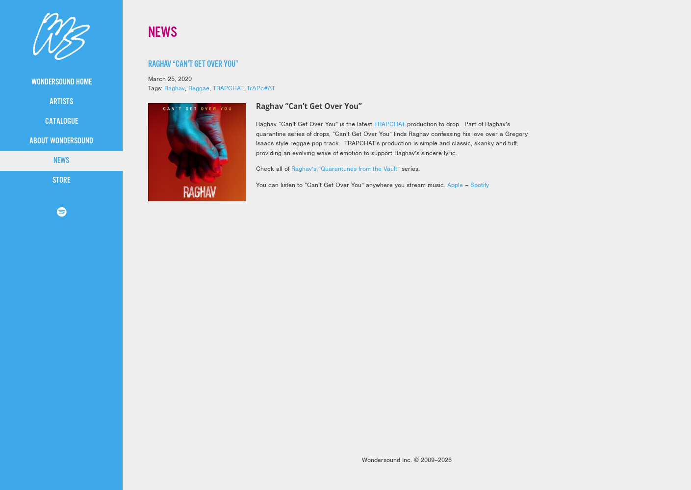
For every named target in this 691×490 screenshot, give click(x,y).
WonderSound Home (61, 82)
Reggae (198, 88)
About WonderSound (61, 141)
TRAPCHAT (228, 88)
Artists (61, 102)
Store (61, 180)
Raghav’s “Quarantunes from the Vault (344, 168)
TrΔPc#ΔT (261, 88)
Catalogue (61, 121)
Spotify (479, 185)
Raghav (174, 88)
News (61, 161)
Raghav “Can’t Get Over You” (193, 64)
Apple (455, 185)
